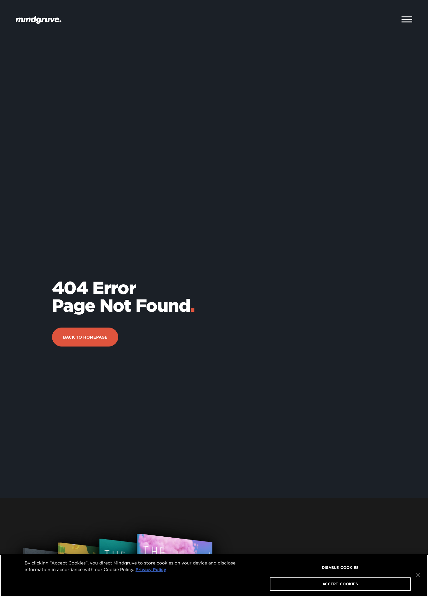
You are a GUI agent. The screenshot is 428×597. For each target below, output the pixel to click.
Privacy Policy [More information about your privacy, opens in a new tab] (151, 569)
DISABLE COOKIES (340, 567)
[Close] (418, 575)
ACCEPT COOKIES (340, 584)
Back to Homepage (85, 316)
